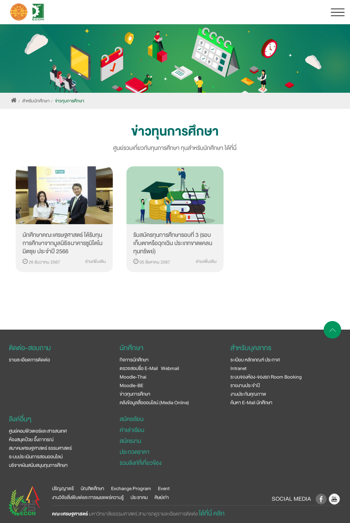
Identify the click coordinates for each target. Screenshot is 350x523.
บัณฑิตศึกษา (92, 488)
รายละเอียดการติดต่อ (29, 360)
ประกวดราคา (134, 452)
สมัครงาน (130, 441)
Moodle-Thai (133, 377)
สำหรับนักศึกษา (36, 101)
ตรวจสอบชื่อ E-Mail (139, 368)
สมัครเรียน (132, 419)
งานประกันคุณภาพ (248, 394)
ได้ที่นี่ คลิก (212, 513)
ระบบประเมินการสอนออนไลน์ (36, 456)
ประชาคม (139, 497)
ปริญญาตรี (63, 488)
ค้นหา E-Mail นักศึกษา (251, 402)
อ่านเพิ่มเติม (95, 261)
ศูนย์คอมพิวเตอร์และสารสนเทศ (38, 431)
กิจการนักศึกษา (134, 360)
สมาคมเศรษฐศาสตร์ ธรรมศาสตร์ (40, 448)
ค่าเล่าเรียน (132, 430)
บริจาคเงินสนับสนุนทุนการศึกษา (38, 465)
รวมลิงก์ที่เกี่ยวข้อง (140, 463)
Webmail (170, 368)
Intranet (238, 368)
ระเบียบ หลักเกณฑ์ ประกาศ (255, 360)
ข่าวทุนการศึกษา (69, 101)
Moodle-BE (131, 385)
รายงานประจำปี (245, 385)
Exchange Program (131, 488)
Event (164, 488)
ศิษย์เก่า (161, 497)
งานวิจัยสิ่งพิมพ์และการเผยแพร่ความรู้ (88, 497)
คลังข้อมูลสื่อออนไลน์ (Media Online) (154, 402)
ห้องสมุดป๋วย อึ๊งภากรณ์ (31, 439)
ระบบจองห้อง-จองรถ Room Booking (266, 377)
